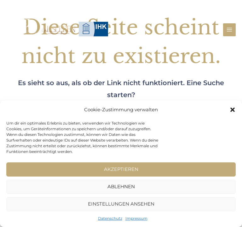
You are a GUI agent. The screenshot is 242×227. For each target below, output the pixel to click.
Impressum (136, 218)
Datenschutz (110, 218)
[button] (232, 110)
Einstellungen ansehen (121, 204)
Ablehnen (121, 186)
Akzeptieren (121, 169)
